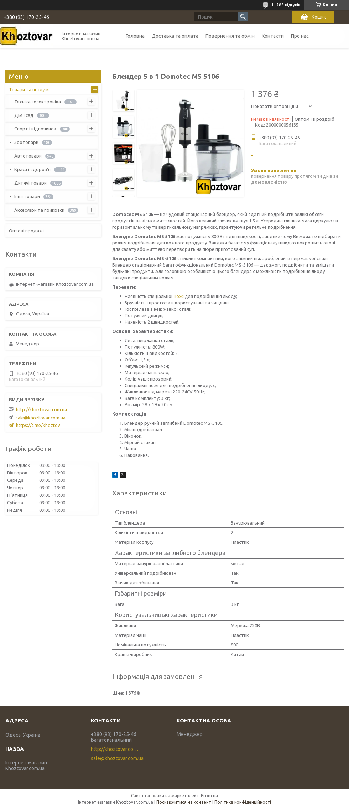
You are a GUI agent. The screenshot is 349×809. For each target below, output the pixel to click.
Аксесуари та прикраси (39, 209)
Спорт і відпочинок (35, 128)
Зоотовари (26, 142)
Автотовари (28, 155)
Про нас (300, 36)
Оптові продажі (26, 230)
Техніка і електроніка (37, 101)
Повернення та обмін (230, 36)
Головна (135, 36)
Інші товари (27, 196)
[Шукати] (243, 16)
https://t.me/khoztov (38, 425)
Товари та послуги (29, 89)
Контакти (273, 36)
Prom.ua (209, 795)
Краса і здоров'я (32, 169)
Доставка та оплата (175, 36)
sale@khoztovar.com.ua (41, 417)
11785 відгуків (285, 4)
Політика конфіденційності (242, 802)
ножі (179, 296)
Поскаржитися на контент (183, 802)
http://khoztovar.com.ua (41, 409)
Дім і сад (23, 115)
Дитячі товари (30, 182)
